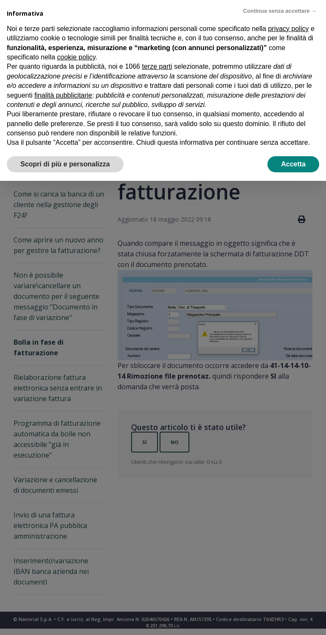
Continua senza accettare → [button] (280, 11)
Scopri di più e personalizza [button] (65, 164)
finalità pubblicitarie (63, 95)
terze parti (157, 66)
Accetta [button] (293, 164)
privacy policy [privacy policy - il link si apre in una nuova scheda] (288, 28)
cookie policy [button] (76, 57)
